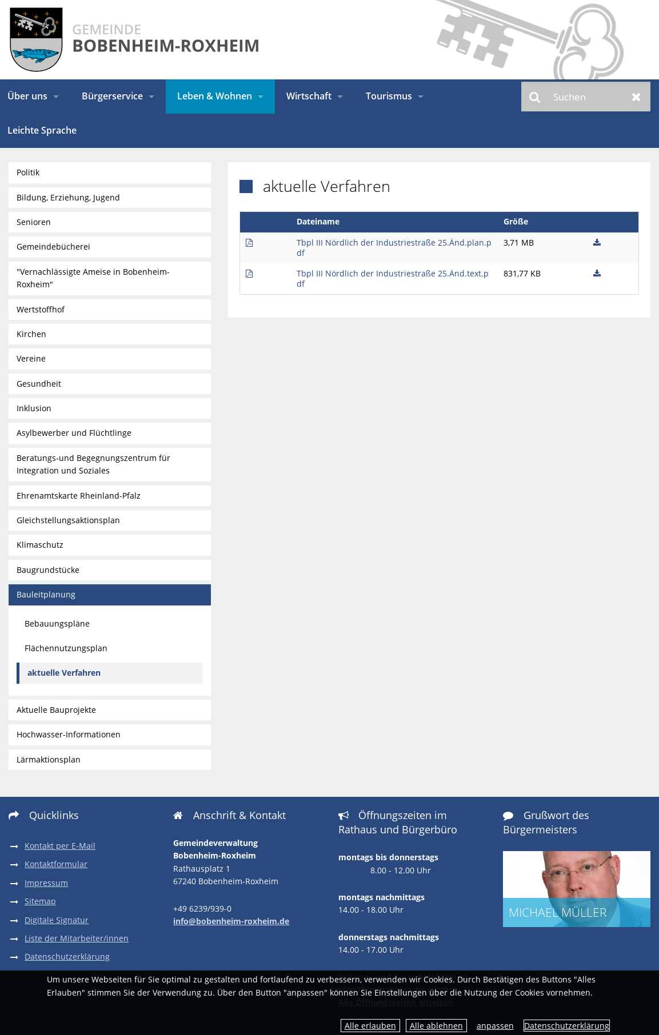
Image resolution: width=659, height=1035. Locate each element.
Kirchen (31, 333)
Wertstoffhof (41, 309)
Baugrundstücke (48, 569)
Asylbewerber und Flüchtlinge (74, 432)
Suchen (535, 96)
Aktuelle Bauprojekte (56, 709)
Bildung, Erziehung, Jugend (68, 197)
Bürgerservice (112, 96)
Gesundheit (39, 383)
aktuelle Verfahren (64, 672)
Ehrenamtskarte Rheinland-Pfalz (79, 495)
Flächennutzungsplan (66, 648)
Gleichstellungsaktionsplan (68, 520)
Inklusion (34, 408)
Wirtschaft (309, 96)
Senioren (34, 221)
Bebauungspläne (57, 623)
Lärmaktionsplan (49, 759)
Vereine (31, 358)
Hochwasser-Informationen (69, 734)
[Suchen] (585, 96)
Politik (28, 172)
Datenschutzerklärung (566, 1025)
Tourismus (389, 96)
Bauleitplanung (46, 594)
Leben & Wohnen (214, 96)
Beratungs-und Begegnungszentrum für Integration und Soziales (93, 464)
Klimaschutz (40, 544)
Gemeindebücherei (53, 246)
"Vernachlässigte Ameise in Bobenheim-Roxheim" (93, 278)
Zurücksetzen (636, 96)
